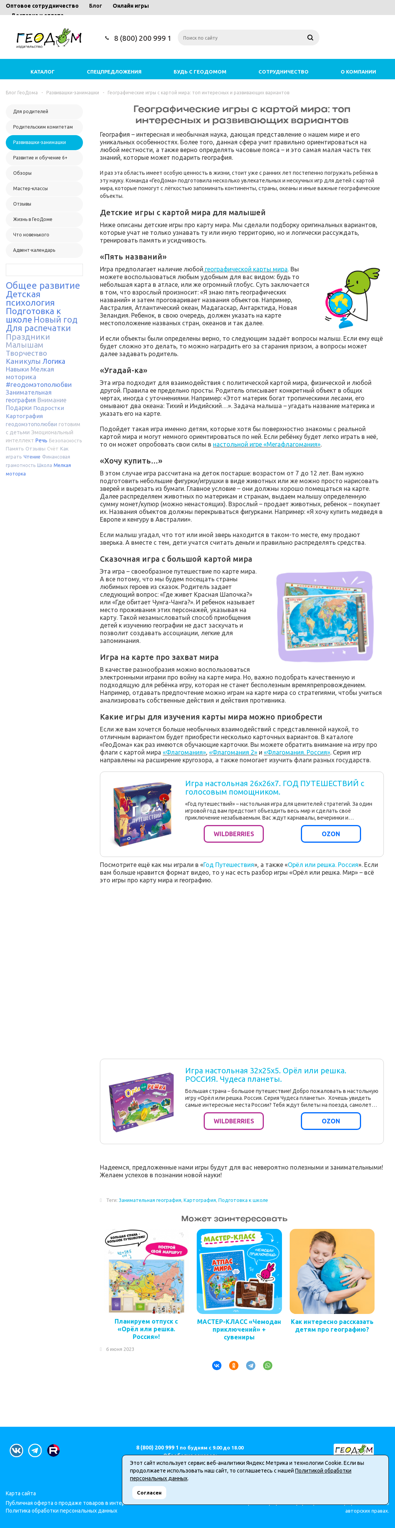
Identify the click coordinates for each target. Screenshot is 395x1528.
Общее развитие (43, 285)
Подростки (48, 408)
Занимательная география (150, 1200)
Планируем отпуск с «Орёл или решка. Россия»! (146, 1329)
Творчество (26, 353)
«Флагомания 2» (233, 752)
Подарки (19, 407)
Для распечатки (38, 328)
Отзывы (35, 448)
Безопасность (65, 440)
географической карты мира (245, 269)
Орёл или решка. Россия (323, 864)
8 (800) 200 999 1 (143, 38)
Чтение (32, 456)
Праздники (28, 336)
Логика (53, 361)
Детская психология (30, 298)
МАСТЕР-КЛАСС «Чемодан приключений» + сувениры (239, 1329)
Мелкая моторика (30, 372)
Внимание (51, 400)
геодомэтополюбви (31, 424)
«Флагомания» (184, 752)
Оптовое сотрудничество (42, 6)
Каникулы (23, 361)
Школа (44, 465)
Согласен (149, 1492)
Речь (41, 440)
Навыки (17, 369)
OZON (331, 833)
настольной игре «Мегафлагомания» (267, 444)
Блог (95, 6)
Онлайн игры (131, 6)
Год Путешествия (228, 864)
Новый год (56, 319)
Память (15, 448)
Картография (24, 416)
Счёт (53, 448)
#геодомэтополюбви (39, 384)
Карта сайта (21, 1493)
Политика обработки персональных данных (61, 1511)
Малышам (24, 344)
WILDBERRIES (234, 833)
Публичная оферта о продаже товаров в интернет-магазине (83, 1503)
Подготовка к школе (243, 1200)
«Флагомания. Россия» (297, 752)
